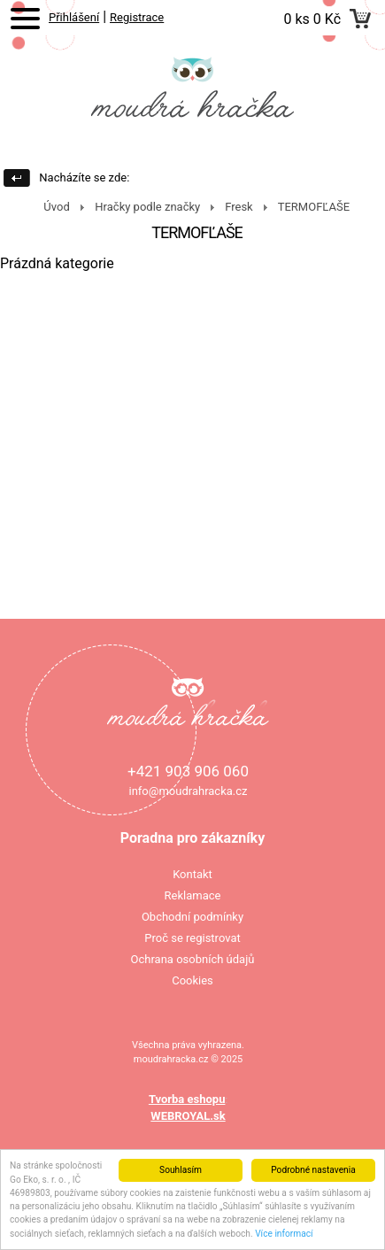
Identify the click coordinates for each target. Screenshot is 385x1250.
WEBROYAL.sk (187, 1116)
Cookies (192, 980)
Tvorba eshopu (187, 1099)
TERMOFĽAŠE (314, 206)
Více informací (284, 1233)
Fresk (239, 206)
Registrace (137, 17)
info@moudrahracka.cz (187, 791)
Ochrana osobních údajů (193, 959)
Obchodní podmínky (192, 916)
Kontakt (192, 874)
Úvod (56, 206)
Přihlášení (74, 17)
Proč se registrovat (192, 938)
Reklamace (193, 895)
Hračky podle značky (147, 206)
